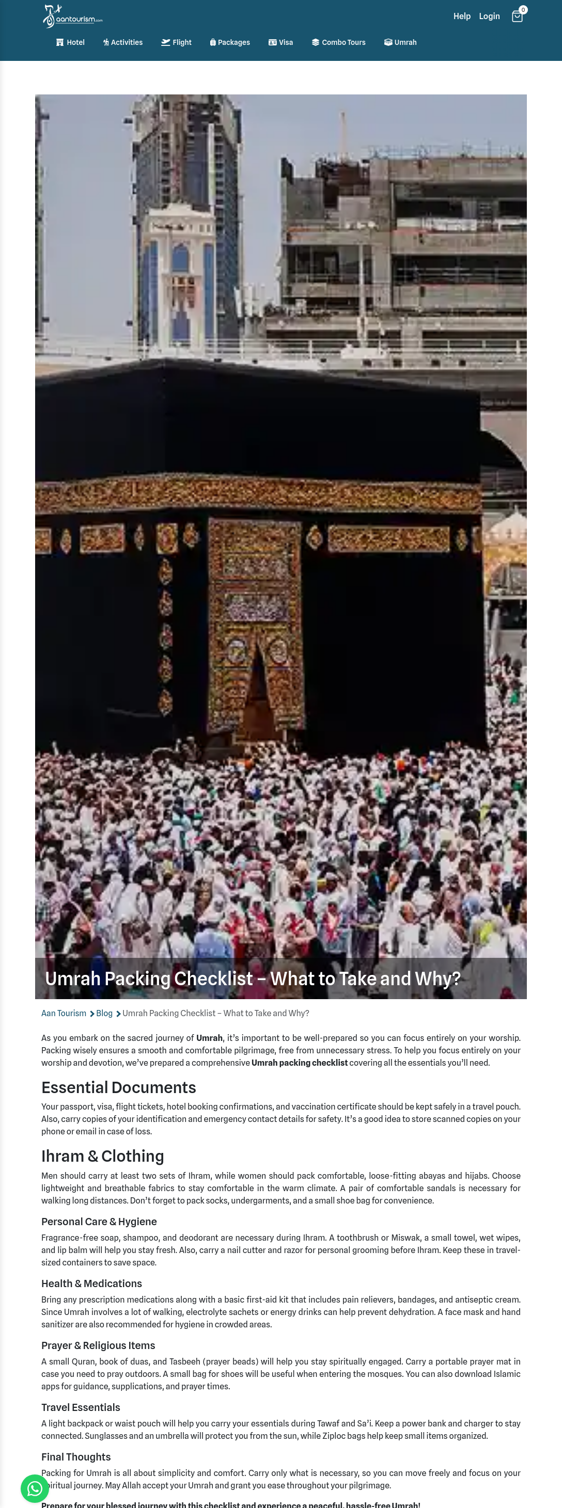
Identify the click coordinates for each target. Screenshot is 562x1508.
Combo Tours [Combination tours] (338, 42)
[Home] (72, 16)
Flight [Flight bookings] (176, 42)
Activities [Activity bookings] (123, 42)
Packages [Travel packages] (230, 42)
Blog (105, 1013)
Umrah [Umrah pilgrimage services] (400, 42)
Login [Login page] (490, 16)
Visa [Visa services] (281, 42)
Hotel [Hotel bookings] (70, 42)
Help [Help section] (462, 16)
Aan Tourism (64, 1013)
